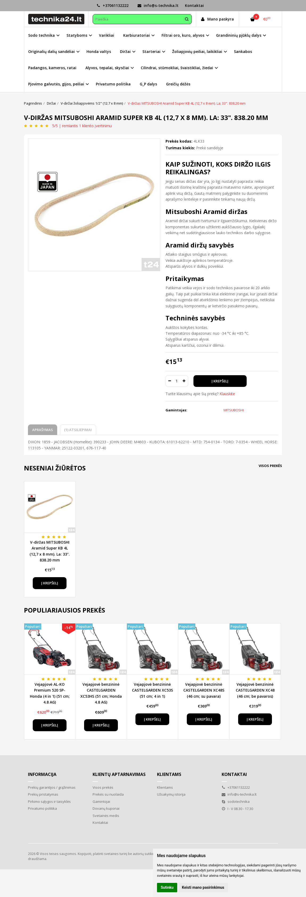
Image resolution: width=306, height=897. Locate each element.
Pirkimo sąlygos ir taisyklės (49, 801)
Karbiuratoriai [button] (136, 35)
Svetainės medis (106, 815)
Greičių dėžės (178, 83)
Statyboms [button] (77, 35)
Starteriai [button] (151, 51)
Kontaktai (194, 5)
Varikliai (106, 35)
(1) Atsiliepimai (78, 429)
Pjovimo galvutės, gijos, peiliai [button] (56, 83)
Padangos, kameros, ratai (52, 67)
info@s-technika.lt (158, 5)
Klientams (169, 774)
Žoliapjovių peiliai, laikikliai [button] (197, 51)
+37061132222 (113, 5)
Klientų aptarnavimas (119, 774)
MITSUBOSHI (234, 410)
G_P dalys (148, 83)
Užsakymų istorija (171, 794)
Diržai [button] (125, 51)
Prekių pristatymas (43, 794)
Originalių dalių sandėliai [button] (51, 51)
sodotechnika (236, 801)
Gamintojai (101, 801)
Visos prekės (270, 465)
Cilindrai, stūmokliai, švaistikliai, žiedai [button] (177, 67)
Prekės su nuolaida (108, 794)
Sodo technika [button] (41, 35)
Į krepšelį (49, 583)
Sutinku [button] (167, 887)
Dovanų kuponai (106, 808)
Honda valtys (98, 51)
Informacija (42, 774)
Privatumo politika (113, 83)
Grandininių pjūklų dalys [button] (238, 35)
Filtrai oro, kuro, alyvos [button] (183, 35)
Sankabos (243, 51)
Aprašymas (42, 429)
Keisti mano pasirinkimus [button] (203, 887)
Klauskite (227, 393)
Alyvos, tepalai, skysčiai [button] (107, 67)
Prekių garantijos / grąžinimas (52, 787)
